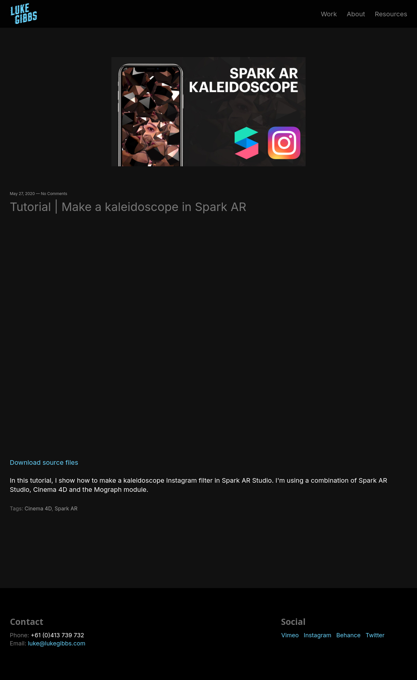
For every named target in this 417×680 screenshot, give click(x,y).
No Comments (54, 193)
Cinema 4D (38, 508)
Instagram (318, 635)
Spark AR (66, 508)
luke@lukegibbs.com (56, 643)
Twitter (375, 635)
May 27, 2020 (22, 193)
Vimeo (291, 635)
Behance (350, 635)
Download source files (44, 462)
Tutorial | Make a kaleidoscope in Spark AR (128, 207)
